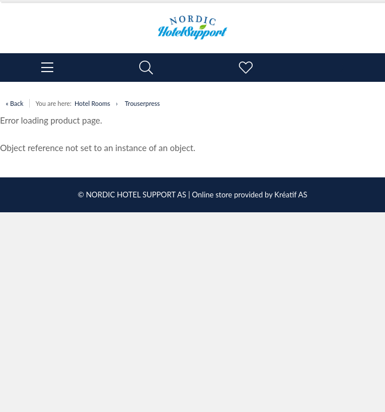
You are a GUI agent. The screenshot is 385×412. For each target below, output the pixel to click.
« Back (14, 103)
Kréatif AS (290, 194)
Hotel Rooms (92, 103)
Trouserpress (142, 103)
